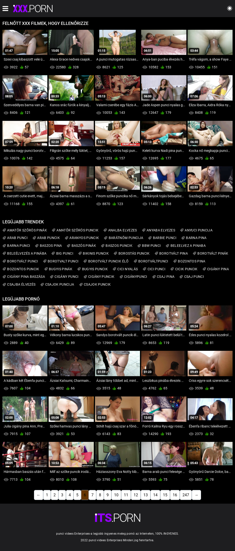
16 (175, 495)
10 (116, 495)
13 (145, 495)
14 (155, 495)
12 (136, 495)
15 (165, 495)
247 (185, 495)
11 (126, 495)
